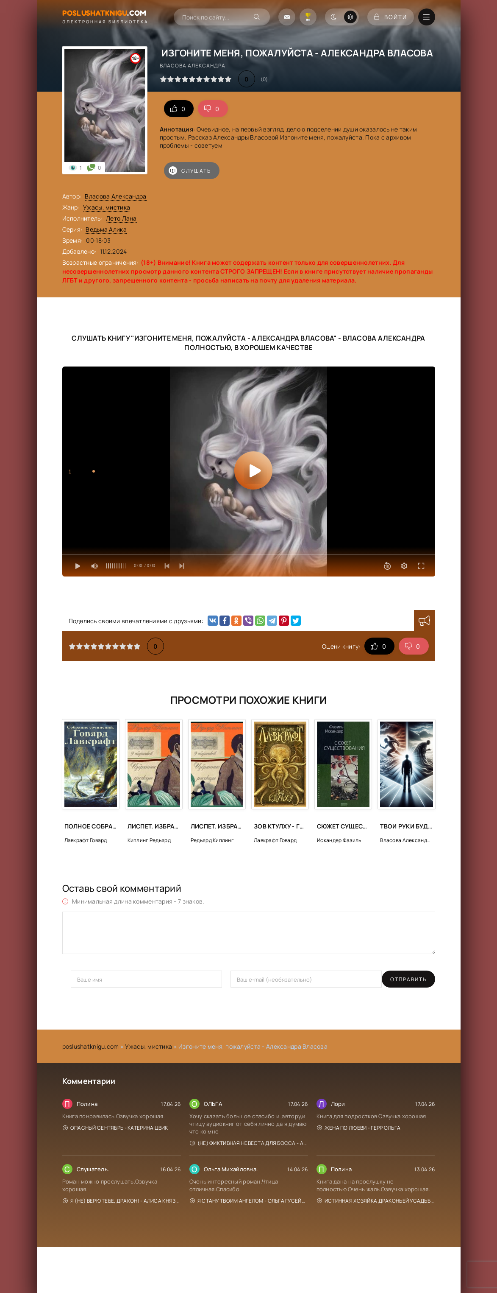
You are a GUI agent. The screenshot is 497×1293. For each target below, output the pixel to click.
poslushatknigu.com (90, 1046)
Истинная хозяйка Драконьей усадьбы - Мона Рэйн (376, 1200)
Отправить (89, 979)
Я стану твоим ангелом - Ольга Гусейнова (249, 1200)
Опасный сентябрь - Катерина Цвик (115, 1127)
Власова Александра (115, 196)
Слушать (190, 170)
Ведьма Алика (106, 229)
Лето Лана (121, 218)
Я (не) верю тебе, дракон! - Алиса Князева (122, 1200)
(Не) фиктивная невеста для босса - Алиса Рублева (249, 1143)
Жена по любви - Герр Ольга (359, 1127)
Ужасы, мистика (106, 207)
